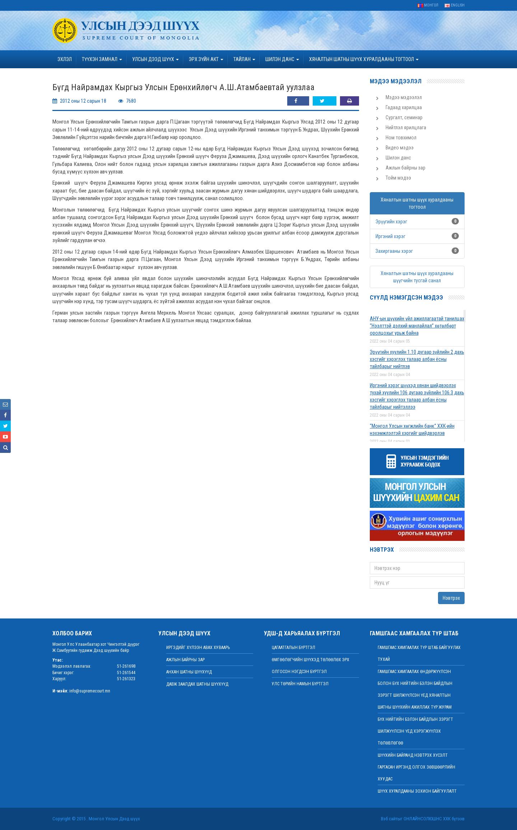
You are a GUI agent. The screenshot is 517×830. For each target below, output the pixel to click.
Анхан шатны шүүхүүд (189, 671)
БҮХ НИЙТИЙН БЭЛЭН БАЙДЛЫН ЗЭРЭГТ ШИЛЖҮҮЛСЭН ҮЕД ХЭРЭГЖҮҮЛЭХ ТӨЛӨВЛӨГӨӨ (415, 731)
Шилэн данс (398, 158)
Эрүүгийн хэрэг (391, 221)
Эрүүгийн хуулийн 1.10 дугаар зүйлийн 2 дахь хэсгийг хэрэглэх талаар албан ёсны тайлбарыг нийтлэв (417, 359)
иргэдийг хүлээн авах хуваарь (198, 647)
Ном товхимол (401, 137)
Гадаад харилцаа (404, 107)
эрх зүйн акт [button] (206, 59)
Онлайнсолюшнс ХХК (427, 818)
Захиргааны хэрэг (394, 251)
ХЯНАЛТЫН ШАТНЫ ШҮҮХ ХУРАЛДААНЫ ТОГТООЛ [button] (364, 59)
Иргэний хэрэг (390, 236)
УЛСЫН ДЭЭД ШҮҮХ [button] (155, 59)
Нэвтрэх (451, 598)
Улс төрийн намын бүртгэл (300, 683)
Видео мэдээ (400, 147)
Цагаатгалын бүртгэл (293, 647)
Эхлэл (64, 59)
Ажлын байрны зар (405, 168)
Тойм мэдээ (398, 178)
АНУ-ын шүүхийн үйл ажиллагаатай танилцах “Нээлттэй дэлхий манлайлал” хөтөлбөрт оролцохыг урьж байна (417, 326)
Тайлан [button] (244, 59)
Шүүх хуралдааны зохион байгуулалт (417, 791)
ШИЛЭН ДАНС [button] (282, 59)
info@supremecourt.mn (89, 691)
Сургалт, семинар (404, 117)
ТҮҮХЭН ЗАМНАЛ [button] (102, 59)
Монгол (428, 5)
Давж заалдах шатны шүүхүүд (197, 684)
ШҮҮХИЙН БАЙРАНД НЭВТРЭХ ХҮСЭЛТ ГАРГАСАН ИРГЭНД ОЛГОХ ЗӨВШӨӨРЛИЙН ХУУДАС (416, 767)
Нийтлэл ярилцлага (406, 127)
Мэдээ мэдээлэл (404, 97)
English (454, 5)
